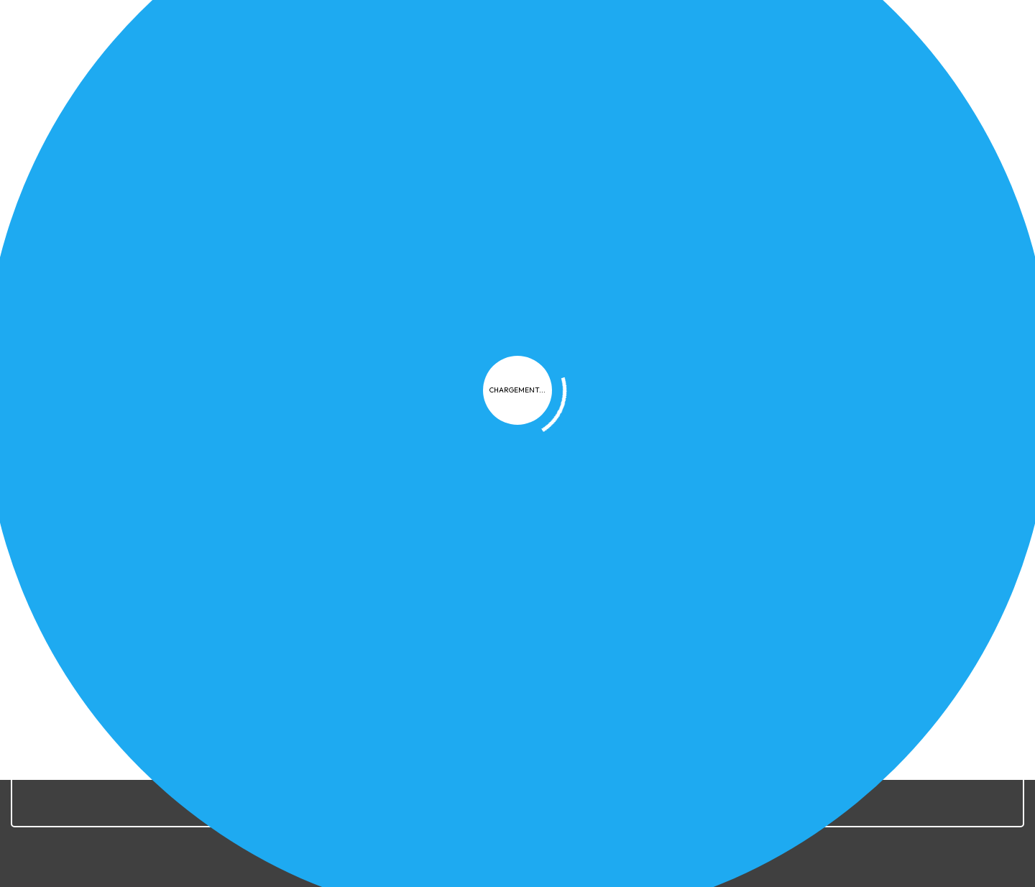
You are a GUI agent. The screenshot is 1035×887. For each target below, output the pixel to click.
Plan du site (744, 607)
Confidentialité (560, 607)
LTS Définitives (776, 349)
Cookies (637, 607)
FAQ (722, 349)
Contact (812, 607)
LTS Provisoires (858, 349)
